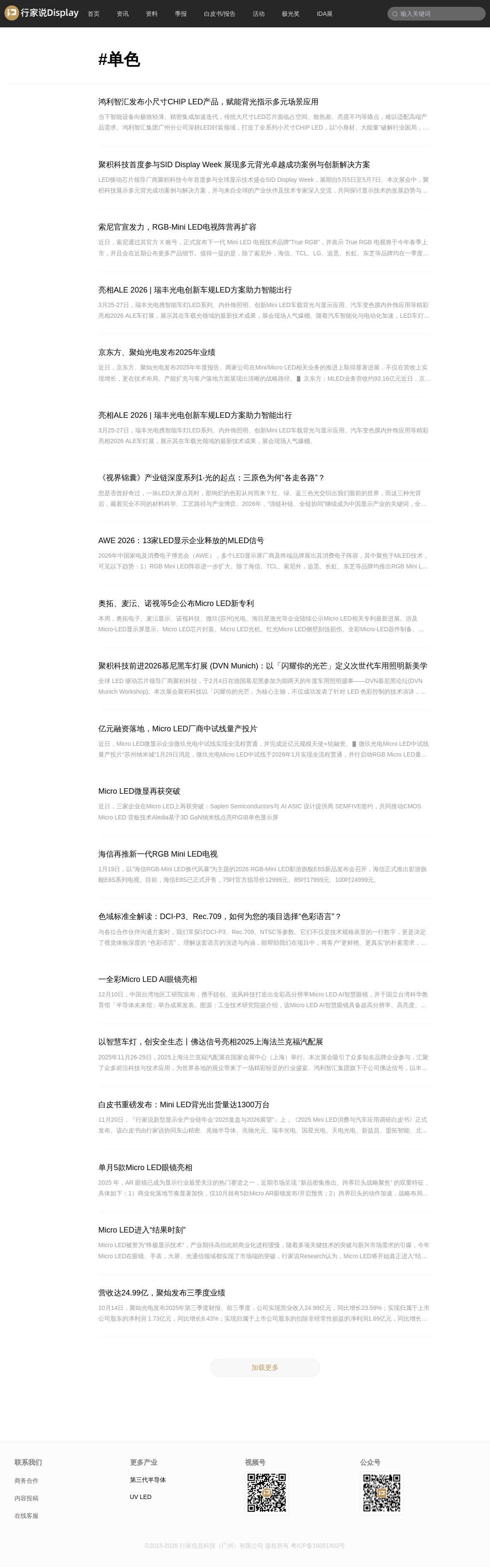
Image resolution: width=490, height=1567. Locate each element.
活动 (259, 13)
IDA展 (325, 13)
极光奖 (291, 13)
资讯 (123, 13)
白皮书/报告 (220, 13)
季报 (181, 13)
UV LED (141, 1496)
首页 (94, 13)
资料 (152, 13)
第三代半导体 (148, 1479)
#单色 (119, 59)
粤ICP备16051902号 (318, 1545)
